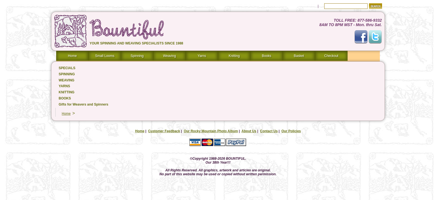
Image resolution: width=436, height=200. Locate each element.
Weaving (169, 56)
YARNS (64, 86)
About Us (249, 131)
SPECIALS (67, 68)
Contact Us (269, 131)
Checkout (331, 56)
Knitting (234, 56)
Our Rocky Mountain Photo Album (211, 131)
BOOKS (65, 98)
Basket (299, 56)
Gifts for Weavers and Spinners (83, 104)
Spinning (137, 56)
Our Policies (291, 131)
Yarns (202, 56)
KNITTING (67, 92)
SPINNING (67, 74)
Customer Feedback (164, 131)
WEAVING (66, 80)
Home (72, 56)
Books (266, 56)
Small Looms (104, 56)
